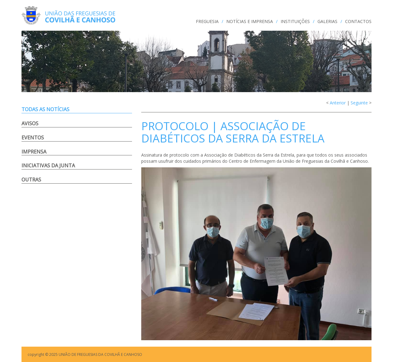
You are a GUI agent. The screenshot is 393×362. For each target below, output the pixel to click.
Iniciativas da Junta (48, 165)
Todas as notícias (45, 109)
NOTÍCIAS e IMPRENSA (249, 21)
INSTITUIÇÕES (295, 21)
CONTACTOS (358, 21)
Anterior (338, 103)
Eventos (32, 137)
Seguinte (359, 103)
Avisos (29, 123)
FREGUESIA (207, 21)
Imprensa (33, 151)
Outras (31, 179)
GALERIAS (327, 21)
